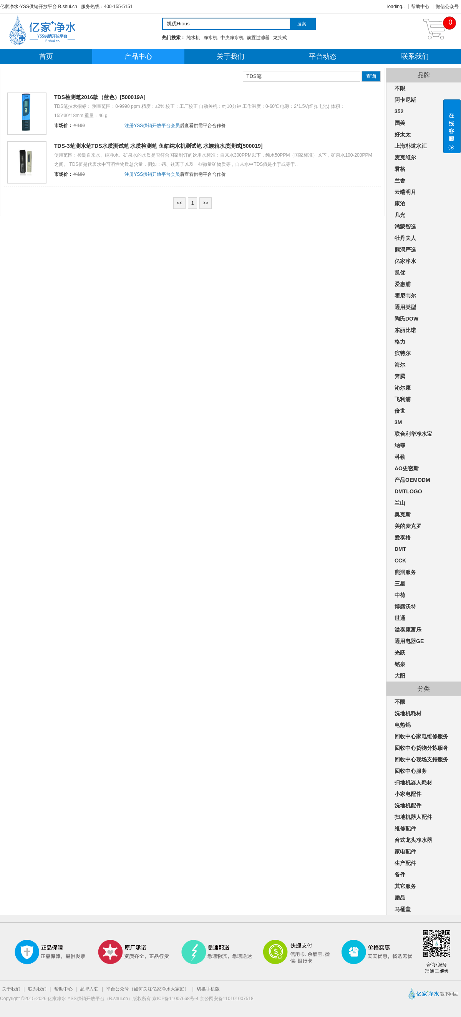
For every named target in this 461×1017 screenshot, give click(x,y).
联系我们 (415, 56)
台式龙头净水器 (413, 840)
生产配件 (405, 863)
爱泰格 (403, 537)
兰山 (400, 503)
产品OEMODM (412, 480)
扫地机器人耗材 (413, 782)
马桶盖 (403, 909)
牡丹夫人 (405, 238)
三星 (400, 583)
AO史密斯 (407, 468)
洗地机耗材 (408, 713)
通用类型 (405, 307)
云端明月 (405, 192)
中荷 (400, 595)
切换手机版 (208, 989)
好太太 (403, 134)
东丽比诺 (405, 330)
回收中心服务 (411, 771)
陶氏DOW (406, 319)
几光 (400, 215)
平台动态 (323, 56)
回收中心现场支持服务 (421, 759)
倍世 (400, 411)
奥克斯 (403, 514)
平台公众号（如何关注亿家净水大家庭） (147, 989)
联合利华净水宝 (413, 434)
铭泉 (400, 664)
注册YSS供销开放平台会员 (152, 125)
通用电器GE (409, 641)
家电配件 (405, 851)
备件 (400, 874)
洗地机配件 (408, 805)
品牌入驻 (89, 989)
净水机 (210, 37)
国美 (400, 123)
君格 (400, 169)
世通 (400, 618)
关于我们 (230, 56)
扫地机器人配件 (413, 817)
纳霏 (400, 445)
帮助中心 (420, 6)
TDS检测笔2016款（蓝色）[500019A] (100, 97)
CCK (400, 560)
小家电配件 (408, 794)
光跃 (400, 653)
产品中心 (138, 56)
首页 (46, 56)
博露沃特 (405, 607)
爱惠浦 (403, 284)
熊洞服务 (405, 572)
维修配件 (405, 828)
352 (399, 111)
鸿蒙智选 (405, 226)
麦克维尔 (405, 157)
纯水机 (193, 37)
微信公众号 (447, 6)
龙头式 (280, 37)
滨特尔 (403, 353)
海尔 (400, 365)
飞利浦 (403, 399)
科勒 (400, 457)
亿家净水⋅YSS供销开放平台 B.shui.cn (38, 6)
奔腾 (400, 376)
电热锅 (403, 725)
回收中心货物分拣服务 (421, 748)
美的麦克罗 (408, 526)
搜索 (301, 23)
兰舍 (400, 180)
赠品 (400, 898)
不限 (400, 88)
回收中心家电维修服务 (421, 736)
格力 (400, 342)
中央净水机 (232, 37)
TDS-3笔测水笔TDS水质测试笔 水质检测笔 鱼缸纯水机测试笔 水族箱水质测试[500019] (158, 146)
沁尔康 (403, 388)
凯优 (400, 273)
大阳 (400, 676)
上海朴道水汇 (411, 146)
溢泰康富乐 (408, 630)
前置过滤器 (258, 37)
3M (398, 422)
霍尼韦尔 (405, 296)
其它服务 (405, 886)
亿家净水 (405, 261)
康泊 (400, 203)
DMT (400, 549)
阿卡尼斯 (405, 100)
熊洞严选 (405, 249)
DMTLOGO (408, 491)
